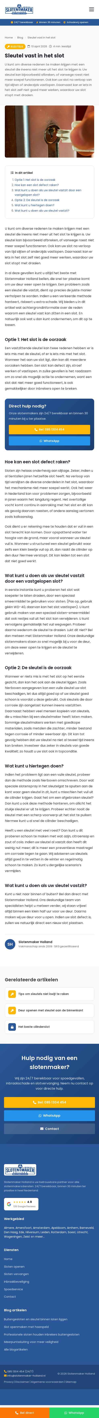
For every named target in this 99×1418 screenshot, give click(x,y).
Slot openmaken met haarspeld (26, 1327)
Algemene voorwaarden (47, 1382)
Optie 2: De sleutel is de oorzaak (37, 200)
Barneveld (87, 1228)
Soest (72, 1232)
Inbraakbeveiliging (16, 1282)
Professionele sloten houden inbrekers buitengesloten (41, 1335)
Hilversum (32, 1232)
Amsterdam (41, 1228)
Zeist (26, 1237)
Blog (20, 37)
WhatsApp (49, 441)
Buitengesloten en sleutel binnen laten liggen (35, 1319)
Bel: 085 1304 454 (49, 429)
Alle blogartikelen (16, 1350)
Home (9, 37)
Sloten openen (14, 1267)
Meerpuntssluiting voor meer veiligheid (31, 1342)
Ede (21, 1232)
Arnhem (72, 1228)
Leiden (45, 1232)
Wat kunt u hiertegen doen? (34, 205)
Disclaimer (22, 1382)
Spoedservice (13, 1289)
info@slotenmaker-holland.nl (26, 1376)
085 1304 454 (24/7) (20, 1371)
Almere (9, 1228)
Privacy (8, 1382)
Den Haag (11, 1232)
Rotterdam (58, 1232)
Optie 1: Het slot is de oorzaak (35, 180)
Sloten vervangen (16, 1274)
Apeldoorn (58, 1228)
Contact (49, 1128)
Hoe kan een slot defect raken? (37, 185)
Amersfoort (23, 1228)
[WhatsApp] (74, 1413)
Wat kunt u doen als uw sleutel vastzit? (42, 211)
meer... (40, 1237)
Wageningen (13, 1237)
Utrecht (82, 1232)
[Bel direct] (25, 1413)
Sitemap (70, 1382)
